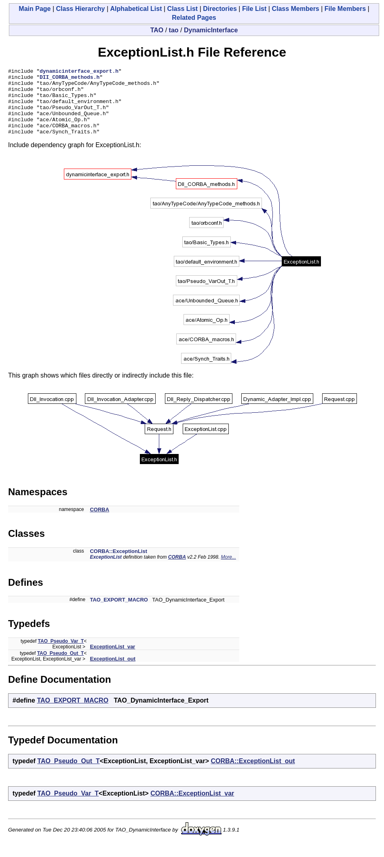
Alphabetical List (136, 8)
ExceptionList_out (112, 672)
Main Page (35, 8)
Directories (220, 8)
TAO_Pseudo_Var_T (61, 654)
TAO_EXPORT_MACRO (119, 613)
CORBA (99, 523)
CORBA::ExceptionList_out (253, 774)
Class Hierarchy (80, 8)
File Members (345, 8)
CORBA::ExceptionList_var (192, 806)
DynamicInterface (211, 30)
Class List (182, 8)
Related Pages (194, 17)
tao (174, 30)
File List (254, 8)
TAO (157, 30)
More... (228, 570)
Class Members (295, 8)
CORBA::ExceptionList (118, 564)
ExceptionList (106, 570)
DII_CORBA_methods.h (69, 79)
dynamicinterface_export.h (79, 72)
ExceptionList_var (112, 660)
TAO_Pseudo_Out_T (60, 666)
